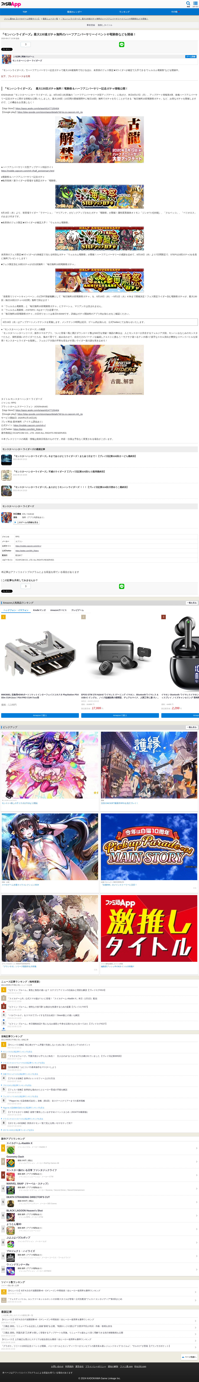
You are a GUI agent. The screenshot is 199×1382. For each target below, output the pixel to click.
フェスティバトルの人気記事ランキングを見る (20, 1096)
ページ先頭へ (190, 1357)
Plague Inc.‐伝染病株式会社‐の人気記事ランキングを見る (23, 1108)
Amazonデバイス (58, 610)
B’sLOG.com (140, 1366)
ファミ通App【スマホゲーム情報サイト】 (22, 19)
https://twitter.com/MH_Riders (27, 429)
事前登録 (91, 25)
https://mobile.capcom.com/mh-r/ (29, 425)
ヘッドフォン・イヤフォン (16, 610)
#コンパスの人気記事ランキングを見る (17, 1052)
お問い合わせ (57, 1366)
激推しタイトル (105, 25)
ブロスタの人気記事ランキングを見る (17, 1085)
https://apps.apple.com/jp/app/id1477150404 (37, 108)
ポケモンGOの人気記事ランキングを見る (18, 1130)
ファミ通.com (126, 1366)
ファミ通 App (11, 4)
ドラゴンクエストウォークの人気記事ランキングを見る (24, 1063)
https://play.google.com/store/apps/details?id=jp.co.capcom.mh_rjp (50, 112)
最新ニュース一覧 (50, 19)
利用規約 (69, 1366)
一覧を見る (192, 603)
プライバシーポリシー (95, 1366)
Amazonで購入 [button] (40, 715)
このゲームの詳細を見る (27, 522)
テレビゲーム (77, 610)
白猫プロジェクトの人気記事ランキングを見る (20, 1074)
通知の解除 (113, 1366)
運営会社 (79, 1366)
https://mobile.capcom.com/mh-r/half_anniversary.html (27, 171)
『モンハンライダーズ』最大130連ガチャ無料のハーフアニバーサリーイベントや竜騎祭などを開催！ (104, 19)
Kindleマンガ (39, 610)
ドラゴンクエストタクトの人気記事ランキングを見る (23, 1119)
